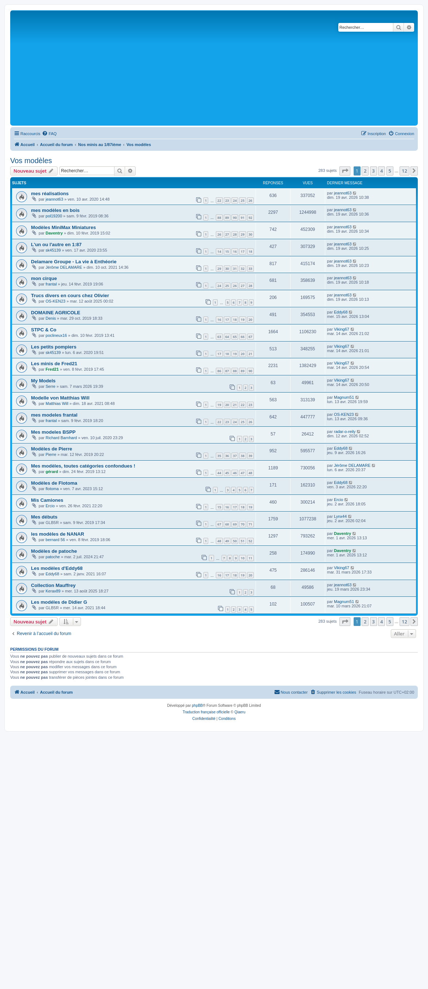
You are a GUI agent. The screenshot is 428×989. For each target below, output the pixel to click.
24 (235, 200)
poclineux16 (56, 335)
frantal (51, 284)
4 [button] (381, 171)
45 (227, 472)
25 (242, 200)
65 (235, 336)
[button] (344, 170)
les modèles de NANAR (57, 534)
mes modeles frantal (54, 415)
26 (250, 200)
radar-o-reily (344, 431)
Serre (50, 386)
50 (235, 541)
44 (219, 472)
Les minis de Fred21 (54, 363)
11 (250, 558)
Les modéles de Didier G (59, 602)
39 (250, 455)
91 (242, 217)
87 (227, 371)
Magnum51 (344, 397)
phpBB (197, 706)
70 (242, 524)
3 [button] (373, 171)
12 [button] (404, 171)
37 (235, 455)
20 (250, 319)
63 (219, 336)
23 (227, 200)
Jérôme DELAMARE (64, 267)
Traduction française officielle (206, 712)
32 (242, 268)
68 (227, 524)
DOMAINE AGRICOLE (55, 312)
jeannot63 (54, 199)
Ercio (50, 506)
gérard (52, 471)
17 (242, 251)
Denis (51, 318)
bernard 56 (55, 539)
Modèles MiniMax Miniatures (63, 227)
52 (250, 541)
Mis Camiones (47, 500)
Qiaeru (239, 712)
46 (235, 472)
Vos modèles (31, 161)
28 (235, 234)
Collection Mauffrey (53, 585)
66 (242, 336)
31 (235, 268)
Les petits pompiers (54, 347)
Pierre (51, 454)
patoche (53, 557)
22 (219, 200)
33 (250, 268)
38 (242, 455)
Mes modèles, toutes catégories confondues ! (83, 466)
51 (242, 541)
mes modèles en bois (55, 210)
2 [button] (365, 171)
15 (227, 251)
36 (227, 455)
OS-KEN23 (55, 301)
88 (219, 217)
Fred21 (52, 369)
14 (219, 251)
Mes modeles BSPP (53, 432)
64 (227, 336)
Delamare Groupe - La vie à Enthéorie (74, 261)
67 (250, 336)
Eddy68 (340, 312)
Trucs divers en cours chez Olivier (70, 295)
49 (227, 541)
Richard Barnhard (61, 438)
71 (250, 524)
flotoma (52, 488)
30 (250, 234)
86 (219, 371)
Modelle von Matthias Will (60, 398)
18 (250, 251)
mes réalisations (50, 193)
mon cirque (44, 278)
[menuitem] (49, 133)
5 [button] (390, 171)
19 (242, 319)
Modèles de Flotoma (54, 483)
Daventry (54, 233)
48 (250, 472)
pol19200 (54, 216)
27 (227, 234)
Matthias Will (57, 403)
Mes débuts (44, 517)
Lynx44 (340, 516)
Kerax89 (53, 591)
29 (242, 234)
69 (235, 524)
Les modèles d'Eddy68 (57, 568)
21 (250, 353)
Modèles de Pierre (51, 449)
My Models (43, 380)
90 (235, 217)
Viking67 (341, 329)
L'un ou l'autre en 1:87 (56, 244)
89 (227, 217)
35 (219, 455)
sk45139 (53, 250)
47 (242, 472)
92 (250, 217)
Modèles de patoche (54, 551)
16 (235, 251)
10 (242, 558)
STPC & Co (44, 329)
